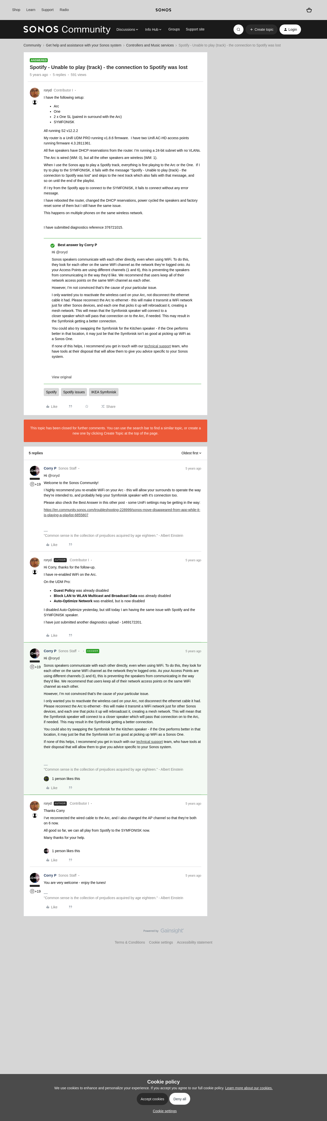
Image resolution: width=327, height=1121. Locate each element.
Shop (16, 10)
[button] (261, 29)
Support (47, 10)
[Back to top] (317, 935)
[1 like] (62, 778)
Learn (30, 10)
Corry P (50, 468)
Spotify (51, 392)
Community (32, 45)
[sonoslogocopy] (163, 10)
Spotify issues (74, 392)
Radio (64, 10)
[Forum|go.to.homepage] (67, 29)
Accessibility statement (194, 942)
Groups (174, 29)
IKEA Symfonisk (103, 392)
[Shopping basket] (309, 9)
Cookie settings (161, 942)
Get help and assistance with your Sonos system (84, 45)
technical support (157, 346)
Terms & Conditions (130, 942)
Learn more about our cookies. (249, 1088)
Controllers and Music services (150, 45)
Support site (195, 29)
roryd (48, 90)
